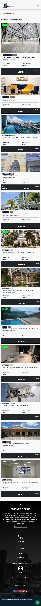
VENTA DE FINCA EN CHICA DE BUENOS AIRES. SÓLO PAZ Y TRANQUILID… (20, 328)
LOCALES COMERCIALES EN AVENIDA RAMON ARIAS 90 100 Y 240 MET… (20, 482)
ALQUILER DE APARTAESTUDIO (10, 175)
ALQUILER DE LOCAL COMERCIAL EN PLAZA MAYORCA (16, 443)
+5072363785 (20, 548)
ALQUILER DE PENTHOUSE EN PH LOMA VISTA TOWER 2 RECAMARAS (19, 137)
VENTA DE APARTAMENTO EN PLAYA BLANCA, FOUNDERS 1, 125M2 (18, 252)
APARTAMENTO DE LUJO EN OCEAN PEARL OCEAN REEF (16, 214)
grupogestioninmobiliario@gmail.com (20, 577)
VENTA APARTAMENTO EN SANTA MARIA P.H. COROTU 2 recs (17, 290)
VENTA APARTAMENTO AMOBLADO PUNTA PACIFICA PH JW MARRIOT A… (20, 367)
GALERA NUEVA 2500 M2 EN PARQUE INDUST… (20, 57)
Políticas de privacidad (20, 527)
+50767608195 (20, 546)
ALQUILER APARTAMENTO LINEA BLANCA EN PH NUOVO (16, 405)
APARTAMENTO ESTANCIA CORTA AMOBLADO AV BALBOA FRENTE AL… (19, 99)
